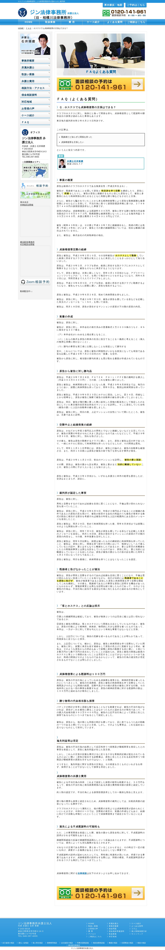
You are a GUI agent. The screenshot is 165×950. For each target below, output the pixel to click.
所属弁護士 (28, 67)
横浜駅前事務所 (27, 242)
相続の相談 (141, 943)
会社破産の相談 (67, 943)
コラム (134, 929)
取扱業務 (50, 22)
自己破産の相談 (8, 943)
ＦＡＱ (28, 28)
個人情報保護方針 (139, 931)
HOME (29, 22)
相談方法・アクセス (33, 88)
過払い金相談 (23, 943)
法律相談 (82, 873)
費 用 (72, 22)
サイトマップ (137, 934)
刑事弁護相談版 (83, 943)
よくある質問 (115, 22)
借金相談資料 (29, 95)
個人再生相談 (38, 943)
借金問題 (113, 929)
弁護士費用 (28, 81)
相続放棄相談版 (99, 943)
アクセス (92, 934)
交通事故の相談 (127, 943)
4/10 (22, 244)
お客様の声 (28, 108)
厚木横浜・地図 (113, 5)
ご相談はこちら (136, 22)
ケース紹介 (93, 22)
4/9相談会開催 (26, 205)
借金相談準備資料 (116, 931)
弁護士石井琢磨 (74, 161)
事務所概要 (28, 60)
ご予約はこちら (136, 5)
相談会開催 (29, 244)
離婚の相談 (113, 943)
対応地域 (27, 101)
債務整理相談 (52, 943)
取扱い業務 (28, 74)
